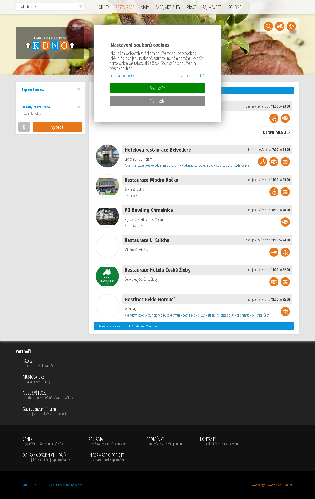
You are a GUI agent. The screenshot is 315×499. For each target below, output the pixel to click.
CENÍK (46, 441)
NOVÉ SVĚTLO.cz (49, 395)
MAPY (145, 7)
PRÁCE (191, 7)
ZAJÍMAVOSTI (212, 7)
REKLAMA (108, 441)
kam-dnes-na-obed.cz (69, 485)
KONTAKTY (219, 441)
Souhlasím (157, 88)
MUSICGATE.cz (49, 379)
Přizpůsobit (157, 101)
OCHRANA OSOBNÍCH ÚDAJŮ (46, 457)
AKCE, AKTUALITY (168, 7)
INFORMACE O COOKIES (108, 457)
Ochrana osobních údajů (190, 75)
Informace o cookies (122, 75)
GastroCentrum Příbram (49, 411)
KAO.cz (49, 363)
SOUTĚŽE (234, 7)
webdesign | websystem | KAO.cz (272, 485)
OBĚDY (104, 7)
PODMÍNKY (164, 441)
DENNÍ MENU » (276, 132)
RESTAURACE (124, 7)
